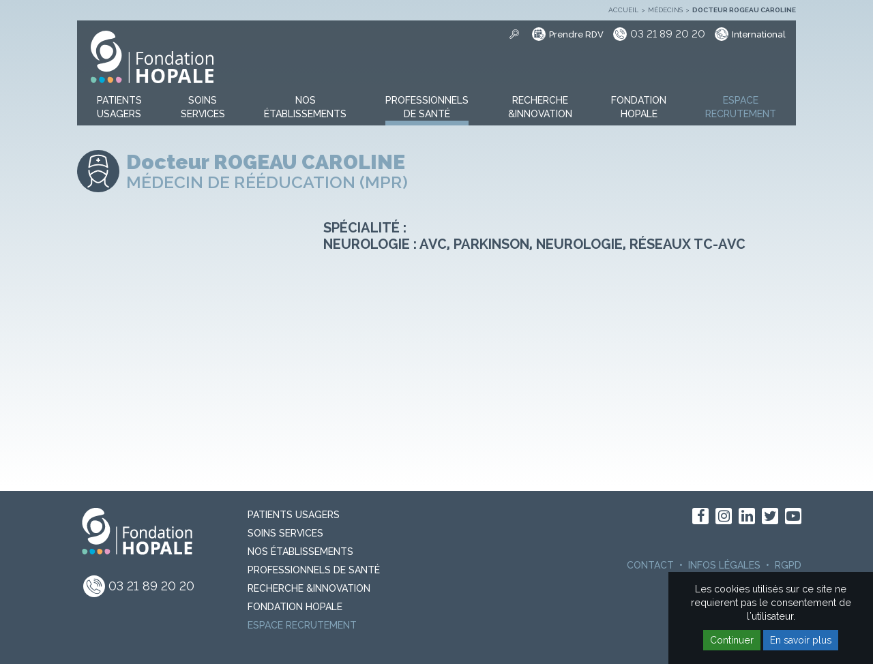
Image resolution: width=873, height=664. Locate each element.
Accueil (623, 10)
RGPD (788, 565)
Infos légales (724, 565)
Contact (650, 565)
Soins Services (285, 533)
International (759, 34)
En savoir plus (800, 640)
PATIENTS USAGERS (294, 514)
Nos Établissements (300, 551)
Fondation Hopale (295, 606)
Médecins (665, 10)
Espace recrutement (302, 625)
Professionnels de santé (314, 569)
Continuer (732, 640)
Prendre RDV (576, 34)
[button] (119, 107)
